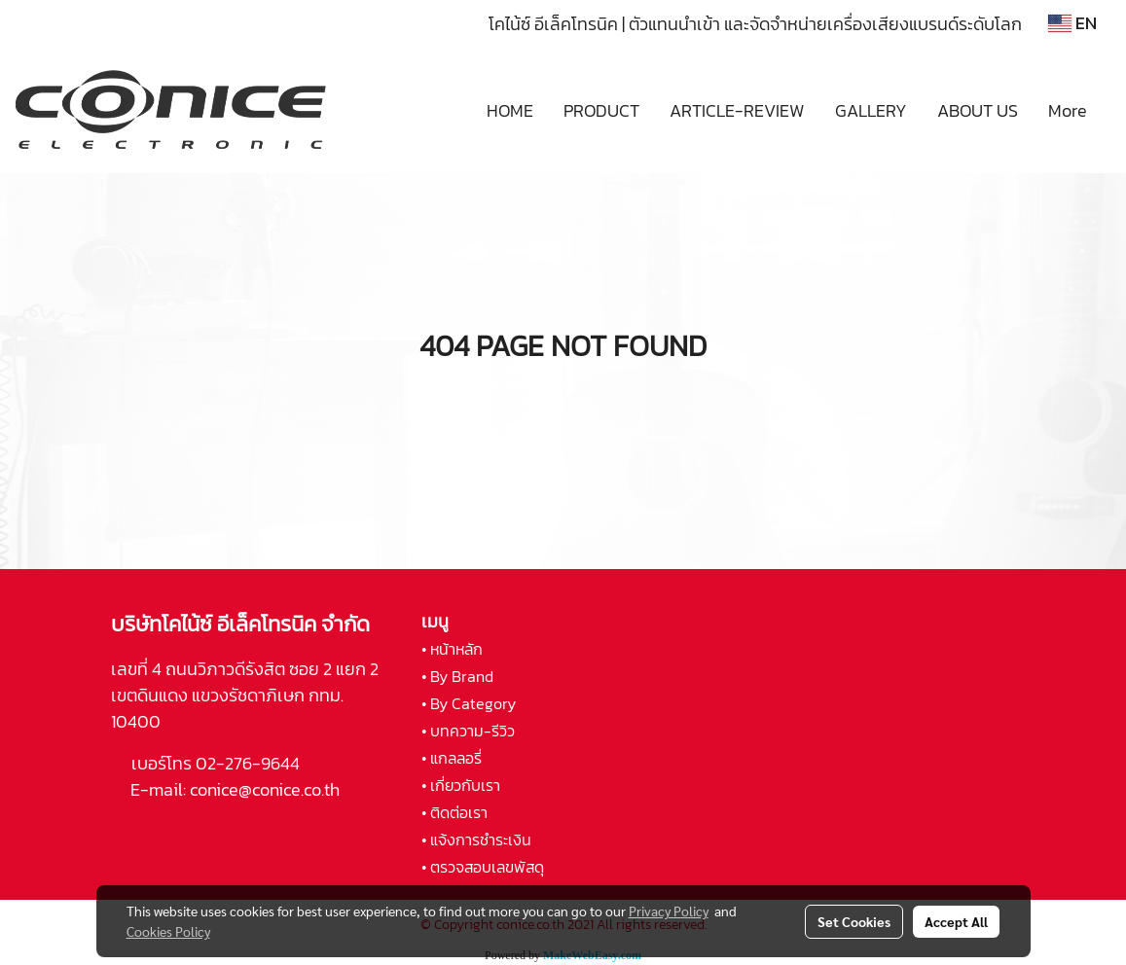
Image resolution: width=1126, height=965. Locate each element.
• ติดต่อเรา (454, 812)
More (1067, 110)
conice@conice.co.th (267, 789)
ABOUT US (977, 110)
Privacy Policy (668, 910)
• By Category (468, 703)
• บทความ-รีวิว (468, 730)
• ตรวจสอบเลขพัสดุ (482, 866)
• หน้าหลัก (452, 649)
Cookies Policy (168, 931)
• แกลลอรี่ (451, 757)
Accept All (956, 921)
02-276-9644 (248, 763)
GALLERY (871, 110)
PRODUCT (601, 110)
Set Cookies (853, 921)
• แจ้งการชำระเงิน (476, 839)
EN (1072, 23)
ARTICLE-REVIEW (737, 110)
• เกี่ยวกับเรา (460, 785)
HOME (510, 110)
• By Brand (457, 676)
